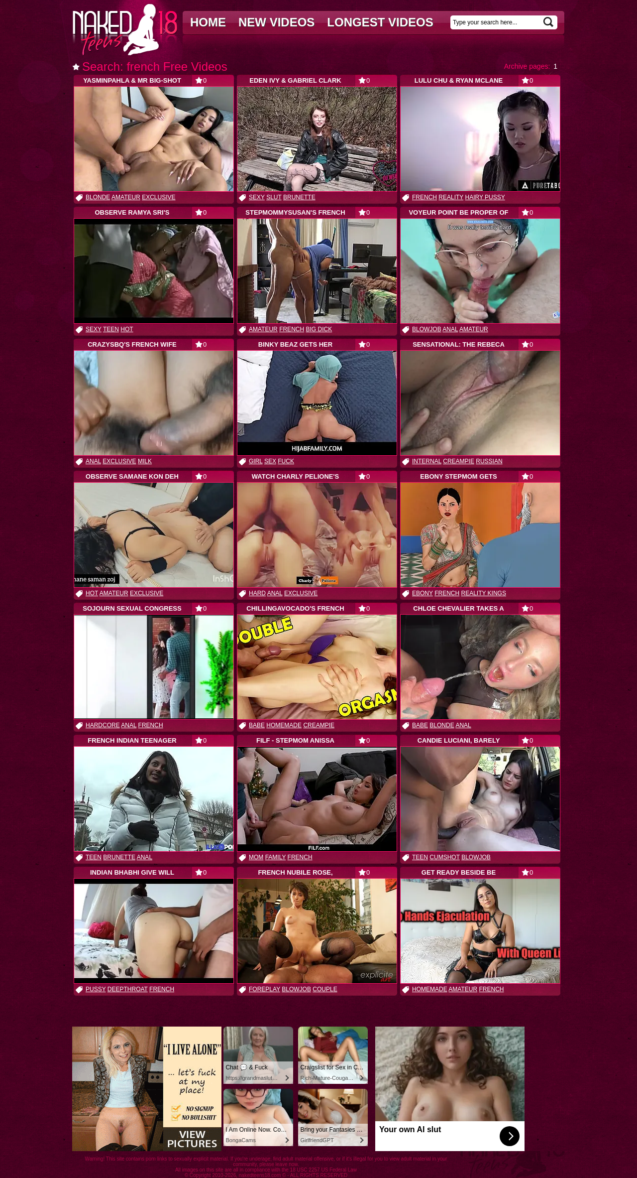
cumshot (444, 857)
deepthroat (127, 989)
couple (325, 989)
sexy (257, 197)
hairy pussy (485, 197)
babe (257, 725)
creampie (458, 461)
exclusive (158, 197)
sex (270, 461)
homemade (284, 725)
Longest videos (380, 22)
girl (256, 461)
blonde (98, 197)
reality (450, 197)
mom (256, 857)
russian (489, 461)
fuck (286, 461)
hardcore (103, 725)
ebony (422, 593)
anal (450, 329)
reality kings (483, 593)
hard (257, 593)
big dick (319, 329)
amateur (125, 197)
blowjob (426, 329)
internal (426, 461)
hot (126, 329)
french (424, 197)
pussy (96, 989)
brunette (299, 197)
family (275, 857)
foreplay (264, 989)
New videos (276, 22)
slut (273, 197)
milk (145, 461)
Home (208, 22)
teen (111, 329)
